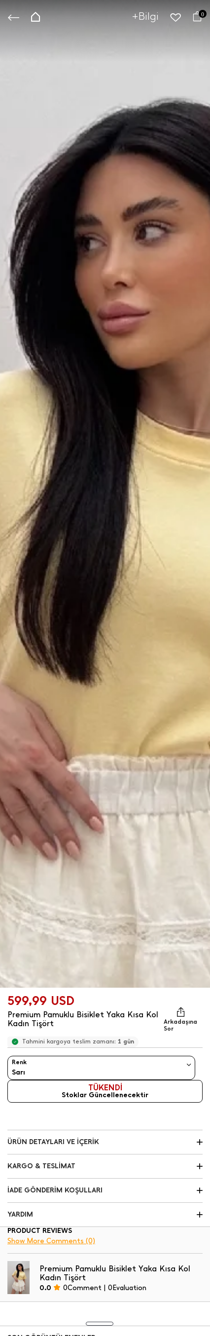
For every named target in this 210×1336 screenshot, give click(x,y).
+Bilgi (145, 16)
